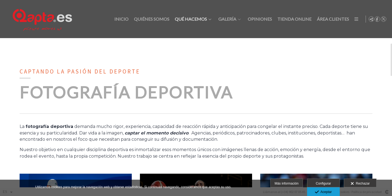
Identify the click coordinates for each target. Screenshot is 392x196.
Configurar (323, 183)
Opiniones (259, 19)
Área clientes (332, 19)
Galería (226, 19)
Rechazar (360, 184)
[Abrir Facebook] (377, 19)
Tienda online (294, 19)
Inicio (121, 19)
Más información (287, 183)
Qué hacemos (190, 19)
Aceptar (323, 192)
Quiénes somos (151, 19)
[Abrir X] (383, 19)
